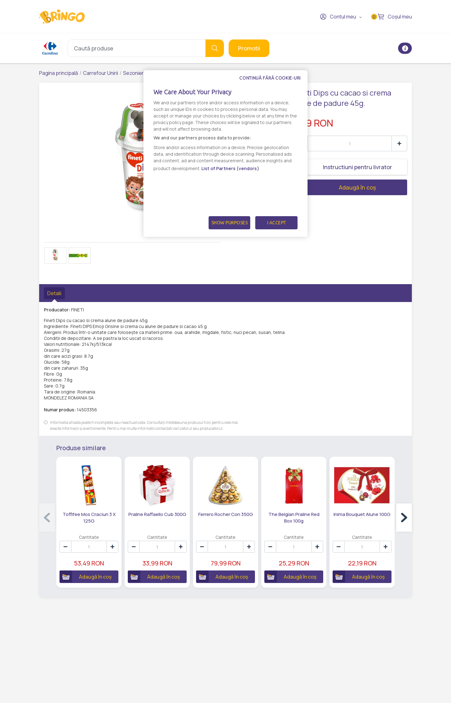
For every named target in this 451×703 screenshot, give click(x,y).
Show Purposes (229, 222)
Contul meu (338, 16)
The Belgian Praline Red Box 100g (293, 517)
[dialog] (225, 153)
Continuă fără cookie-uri (270, 78)
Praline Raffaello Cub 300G (157, 514)
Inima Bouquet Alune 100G (362, 514)
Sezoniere (135, 73)
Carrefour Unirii (100, 73)
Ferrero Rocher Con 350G (225, 514)
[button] (404, 517)
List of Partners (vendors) (230, 168)
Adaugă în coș (334, 187)
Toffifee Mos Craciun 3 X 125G (89, 517)
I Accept (276, 222)
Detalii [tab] (54, 293)
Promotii (249, 48)
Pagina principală (58, 73)
